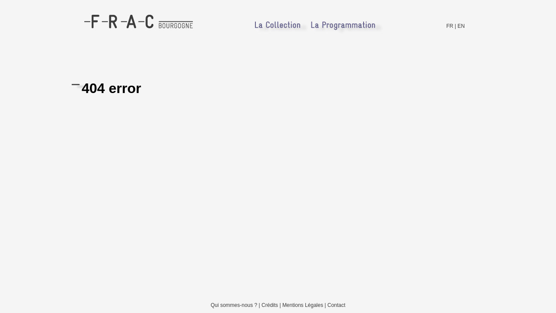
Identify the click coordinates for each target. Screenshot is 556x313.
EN (461, 26)
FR (450, 26)
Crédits (269, 305)
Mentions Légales (302, 305)
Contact (336, 305)
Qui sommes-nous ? (234, 305)
